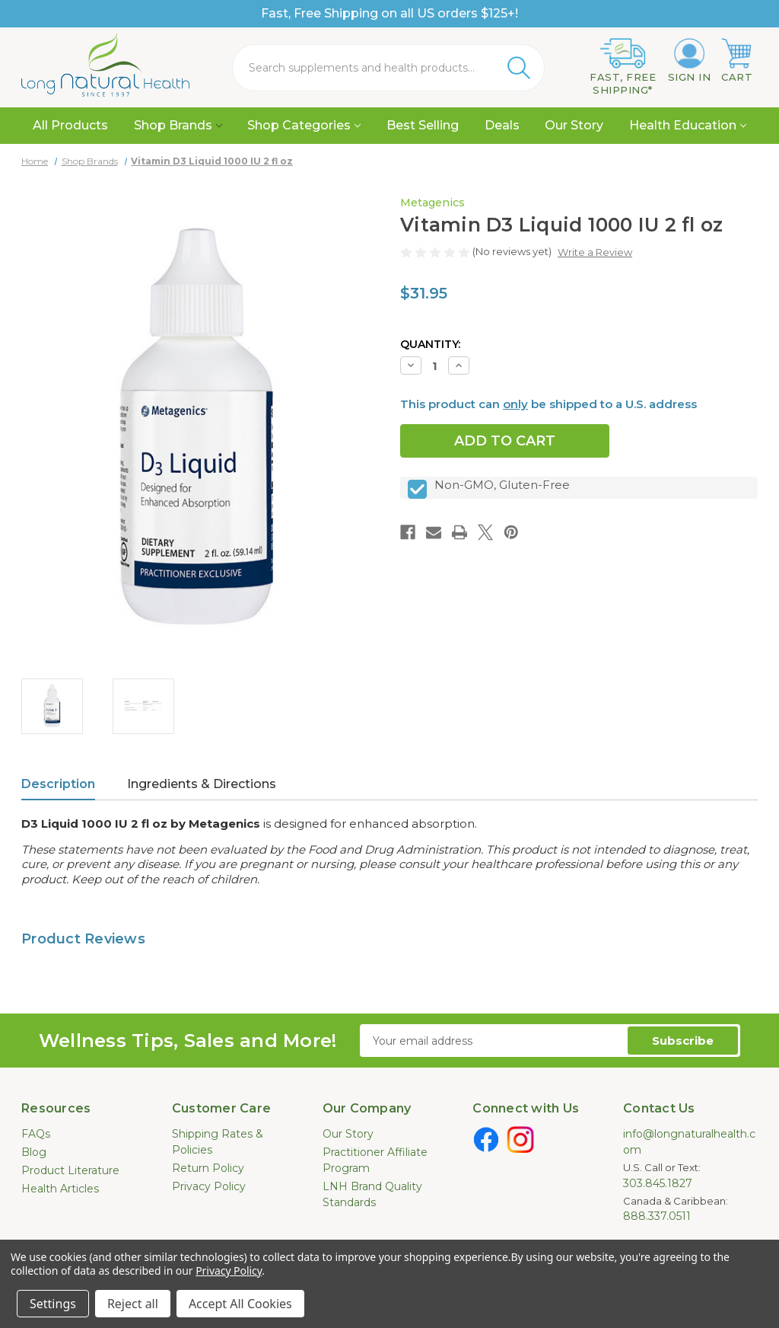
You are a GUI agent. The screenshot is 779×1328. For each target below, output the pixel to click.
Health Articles (60, 1189)
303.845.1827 (657, 1183)
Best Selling (422, 125)
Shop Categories (304, 125)
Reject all (132, 1303)
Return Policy (208, 1168)
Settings (53, 1303)
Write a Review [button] (595, 252)
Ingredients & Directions (201, 784)
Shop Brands (178, 125)
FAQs (35, 1134)
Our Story (574, 125)
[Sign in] (690, 61)
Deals (502, 125)
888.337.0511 (657, 1216)
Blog (33, 1152)
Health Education (687, 125)
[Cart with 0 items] (737, 61)
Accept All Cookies (240, 1303)
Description (58, 784)
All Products (70, 125)
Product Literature (70, 1170)
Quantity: (430, 344)
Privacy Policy (209, 1186)
